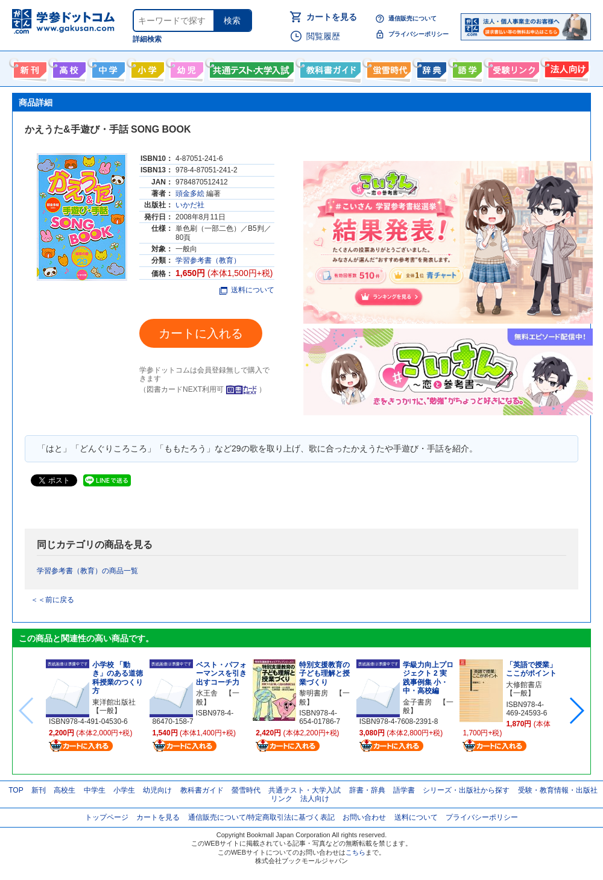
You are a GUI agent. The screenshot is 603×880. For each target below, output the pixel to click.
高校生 (64, 790)
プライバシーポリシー (418, 34)
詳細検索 (147, 39)
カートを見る (331, 17)
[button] (576, 710)
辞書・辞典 (367, 790)
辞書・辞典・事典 (430, 67)
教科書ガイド (328, 67)
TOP (15, 790)
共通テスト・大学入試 (250, 67)
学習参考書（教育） (208, 260)
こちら (355, 852)
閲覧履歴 (323, 36)
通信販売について (412, 18)
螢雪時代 (387, 67)
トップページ (106, 817)
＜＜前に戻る (52, 600)
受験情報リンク (512, 67)
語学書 (466, 67)
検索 (232, 20)
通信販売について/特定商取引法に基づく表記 (261, 817)
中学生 (95, 790)
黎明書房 (313, 693)
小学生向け (146, 67)
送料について (246, 290)
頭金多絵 (189, 193)
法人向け (565, 67)
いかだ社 (189, 205)
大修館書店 (524, 684)
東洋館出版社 (114, 702)
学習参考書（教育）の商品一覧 (87, 571)
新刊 (38, 790)
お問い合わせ (364, 817)
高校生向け (67, 67)
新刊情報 (28, 67)
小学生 (124, 790)
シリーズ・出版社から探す (466, 790)
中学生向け (107, 67)
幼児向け (185, 67)
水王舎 (207, 693)
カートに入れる (201, 333)
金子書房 (417, 702)
